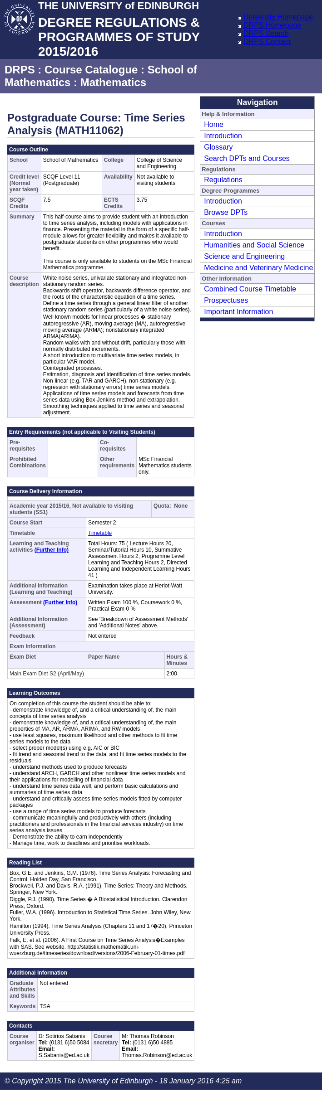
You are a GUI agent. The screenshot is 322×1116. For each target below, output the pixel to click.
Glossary (218, 147)
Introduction (223, 136)
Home (213, 124)
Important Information (238, 311)
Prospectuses (226, 300)
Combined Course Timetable (250, 289)
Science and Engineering (244, 256)
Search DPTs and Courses (247, 158)
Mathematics (113, 82)
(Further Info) (52, 550)
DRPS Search (266, 33)
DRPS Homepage (272, 25)
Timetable (100, 533)
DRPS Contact (267, 41)
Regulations (223, 180)
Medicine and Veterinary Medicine (258, 268)
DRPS (20, 69)
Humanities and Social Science (254, 245)
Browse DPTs (226, 212)
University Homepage (278, 17)
